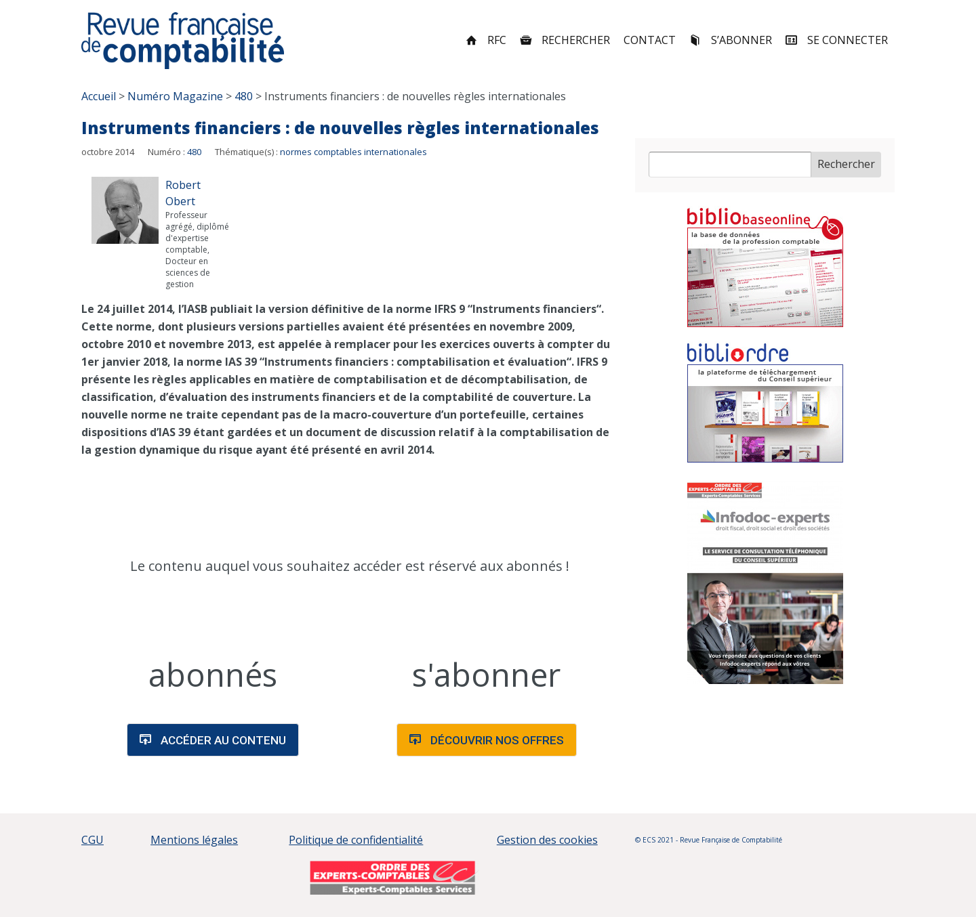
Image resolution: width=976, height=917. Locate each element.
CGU (92, 839)
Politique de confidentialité (356, 839)
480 (194, 152)
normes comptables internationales (353, 152)
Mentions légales (194, 839)
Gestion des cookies (547, 839)
